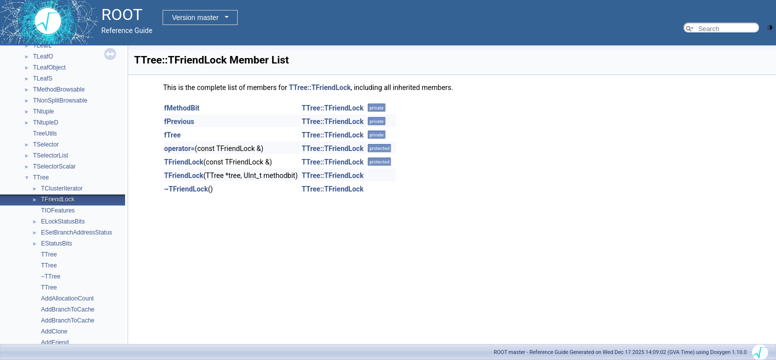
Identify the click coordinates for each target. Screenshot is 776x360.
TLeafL (42, 45)
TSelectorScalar (54, 166)
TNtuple (43, 111)
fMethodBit (182, 108)
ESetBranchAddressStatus (76, 232)
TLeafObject (49, 67)
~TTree (51, 276)
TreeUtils (45, 133)
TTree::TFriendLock (320, 88)
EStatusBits (56, 243)
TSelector (46, 144)
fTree (172, 135)
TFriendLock (58, 199)
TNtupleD (46, 122)
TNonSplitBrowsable (60, 100)
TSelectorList (50, 155)
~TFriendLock (186, 189)
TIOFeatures (58, 210)
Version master (195, 18)
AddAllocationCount (67, 298)
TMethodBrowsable (59, 89)
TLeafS (43, 78)
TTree (41, 177)
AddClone (54, 331)
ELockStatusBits (63, 221)
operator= (179, 148)
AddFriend (55, 342)
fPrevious (179, 122)
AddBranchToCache (68, 309)
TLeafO (43, 56)
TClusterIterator (62, 188)
